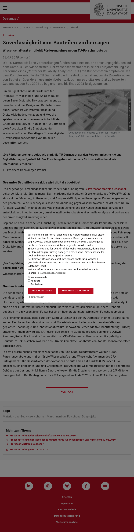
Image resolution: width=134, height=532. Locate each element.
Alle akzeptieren (42, 291)
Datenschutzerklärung (51, 273)
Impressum (36, 297)
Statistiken (35, 284)
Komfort (34, 280)
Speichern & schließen (75, 291)
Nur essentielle (37, 277)
